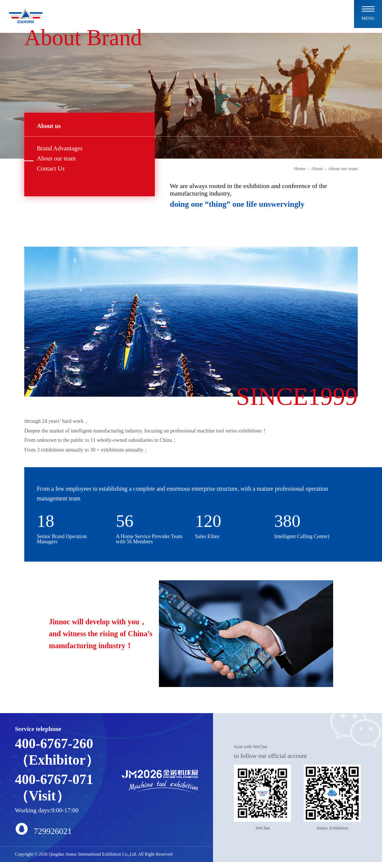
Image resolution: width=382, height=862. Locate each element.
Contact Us (51, 168)
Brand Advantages (60, 148)
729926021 (43, 829)
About (317, 168)
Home (300, 168)
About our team (56, 158)
